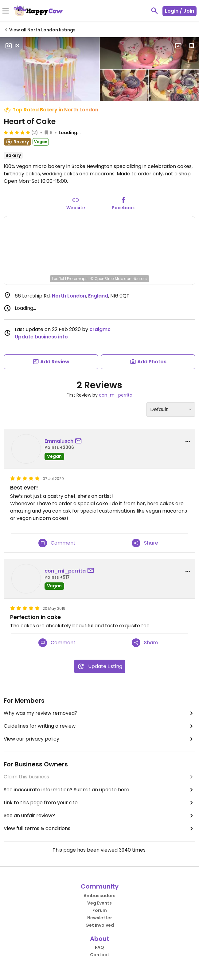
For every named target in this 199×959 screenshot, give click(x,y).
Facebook (123, 208)
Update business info (41, 336)
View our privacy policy (99, 739)
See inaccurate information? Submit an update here (99, 789)
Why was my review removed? (99, 713)
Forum (99, 910)
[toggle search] (154, 11)
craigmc (100, 329)
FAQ (99, 947)
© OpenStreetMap (106, 278)
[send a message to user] (79, 441)
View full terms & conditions (99, 828)
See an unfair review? (99, 815)
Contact (99, 955)
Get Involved (99, 925)
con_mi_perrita (115, 395)
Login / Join (179, 10)
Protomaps (77, 278)
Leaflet (58, 278)
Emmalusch (59, 441)
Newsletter (99, 918)
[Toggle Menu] (5, 11)
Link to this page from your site (99, 802)
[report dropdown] (187, 441)
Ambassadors (99, 896)
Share (145, 543)
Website (75, 208)
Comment (57, 543)
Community (100, 886)
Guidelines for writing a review (99, 726)
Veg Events (99, 903)
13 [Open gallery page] (12, 45)
